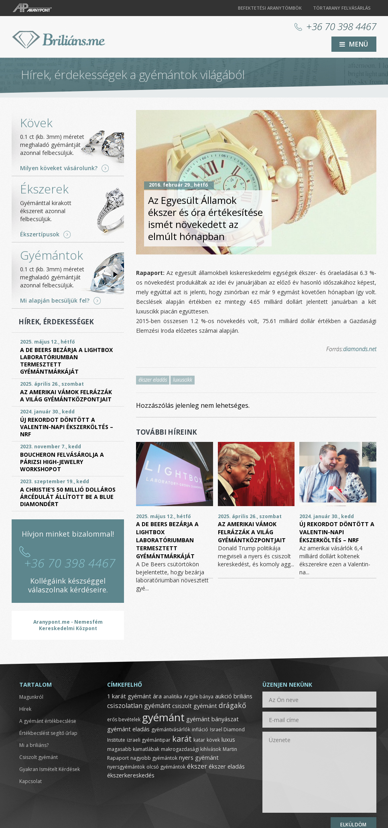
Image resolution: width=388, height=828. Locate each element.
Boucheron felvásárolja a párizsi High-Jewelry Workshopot (62, 462)
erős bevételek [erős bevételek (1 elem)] (123, 719)
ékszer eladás (152, 379)
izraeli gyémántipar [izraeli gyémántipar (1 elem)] (149, 739)
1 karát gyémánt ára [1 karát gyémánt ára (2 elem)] (134, 696)
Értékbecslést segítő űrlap (48, 733)
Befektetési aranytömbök (270, 8)
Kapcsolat (30, 781)
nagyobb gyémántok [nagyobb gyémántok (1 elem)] (153, 758)
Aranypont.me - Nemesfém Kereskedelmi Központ (68, 625)
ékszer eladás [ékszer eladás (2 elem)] (227, 766)
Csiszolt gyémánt (38, 757)
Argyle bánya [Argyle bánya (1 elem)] (198, 696)
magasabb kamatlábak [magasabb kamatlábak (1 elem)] (133, 749)
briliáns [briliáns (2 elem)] (243, 696)
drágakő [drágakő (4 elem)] (232, 705)
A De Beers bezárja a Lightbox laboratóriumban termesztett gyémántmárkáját (167, 540)
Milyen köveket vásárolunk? (59, 168)
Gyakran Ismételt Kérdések (49, 769)
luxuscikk (182, 379)
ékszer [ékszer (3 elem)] (197, 766)
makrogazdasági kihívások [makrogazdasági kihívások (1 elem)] (191, 749)
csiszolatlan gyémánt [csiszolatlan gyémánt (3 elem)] (139, 705)
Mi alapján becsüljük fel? (54, 300)
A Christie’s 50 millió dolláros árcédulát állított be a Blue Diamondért (68, 497)
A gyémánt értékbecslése (47, 721)
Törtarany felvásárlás (342, 8)
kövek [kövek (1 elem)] (213, 739)
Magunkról (31, 697)
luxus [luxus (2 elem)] (228, 739)
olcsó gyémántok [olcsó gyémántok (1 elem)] (165, 766)
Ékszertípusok (39, 234)
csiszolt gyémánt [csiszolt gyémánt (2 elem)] (194, 706)
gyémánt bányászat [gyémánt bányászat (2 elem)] (212, 719)
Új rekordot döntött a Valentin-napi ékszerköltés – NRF (336, 532)
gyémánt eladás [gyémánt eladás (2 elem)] (128, 729)
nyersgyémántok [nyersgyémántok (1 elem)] (126, 766)
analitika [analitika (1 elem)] (172, 696)
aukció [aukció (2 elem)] (223, 696)
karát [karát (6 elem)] (182, 738)
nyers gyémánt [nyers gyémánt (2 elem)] (199, 757)
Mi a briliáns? (34, 745)
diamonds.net (359, 349)
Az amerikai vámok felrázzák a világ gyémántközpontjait (252, 532)
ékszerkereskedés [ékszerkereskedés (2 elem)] (130, 775)
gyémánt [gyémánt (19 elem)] (163, 717)
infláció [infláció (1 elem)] (200, 729)
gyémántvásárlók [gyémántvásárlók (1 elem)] (170, 729)
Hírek (25, 709)
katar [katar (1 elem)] (199, 739)
